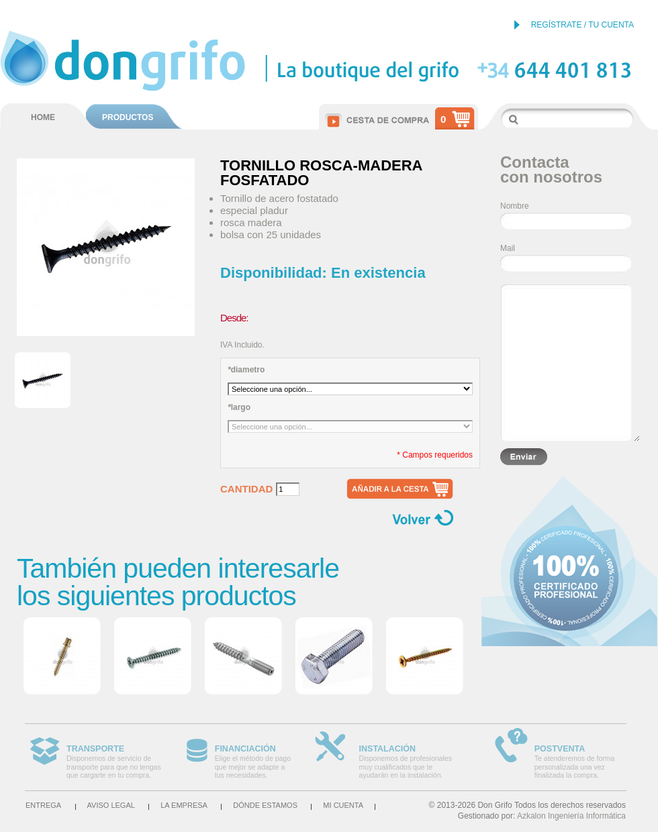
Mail (507, 248)
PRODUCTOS (127, 117)
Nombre (514, 206)
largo (239, 407)
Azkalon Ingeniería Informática (571, 816)
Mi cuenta (343, 805)
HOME (43, 117)
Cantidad (246, 489)
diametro (246, 369)
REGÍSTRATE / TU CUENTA (582, 25)
